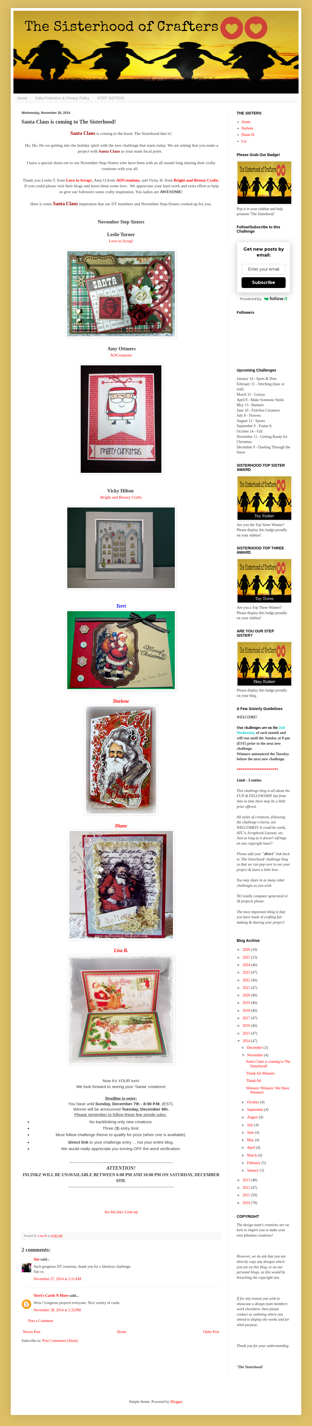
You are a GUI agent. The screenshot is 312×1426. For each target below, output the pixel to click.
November (255, 1055)
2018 (247, 1011)
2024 (247, 965)
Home (22, 98)
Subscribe (263, 282)
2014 (247, 1041)
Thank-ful (253, 1081)
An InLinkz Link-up (121, 1211)
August (253, 1117)
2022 (247, 980)
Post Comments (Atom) (60, 1341)
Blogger (176, 1402)
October (253, 1102)
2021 (247, 988)
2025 (247, 957)
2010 (247, 1203)
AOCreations (121, 355)
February (254, 1163)
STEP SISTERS (110, 98)
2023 (247, 972)
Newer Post (31, 1332)
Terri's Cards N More (51, 1296)
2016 (247, 1026)
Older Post (211, 1332)
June (251, 1132)
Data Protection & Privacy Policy (62, 98)
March (252, 1155)
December (255, 1048)
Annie (246, 122)
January (253, 1170)
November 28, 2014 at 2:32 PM (57, 1310)
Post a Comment (40, 1321)
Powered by (264, 299)
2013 (247, 1180)
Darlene (247, 128)
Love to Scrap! (79, 180)
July (250, 1125)
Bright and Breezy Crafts (196, 180)
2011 (247, 1195)
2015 (247, 1033)
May (251, 1140)
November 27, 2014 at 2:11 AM (57, 1279)
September (255, 1110)
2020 (247, 995)
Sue (37, 1259)
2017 (247, 1018)
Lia (244, 141)
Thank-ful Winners (260, 1073)
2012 (247, 1188)
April (251, 1148)
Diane (121, 826)
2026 (247, 950)
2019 (247, 1003)
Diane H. (248, 135)
